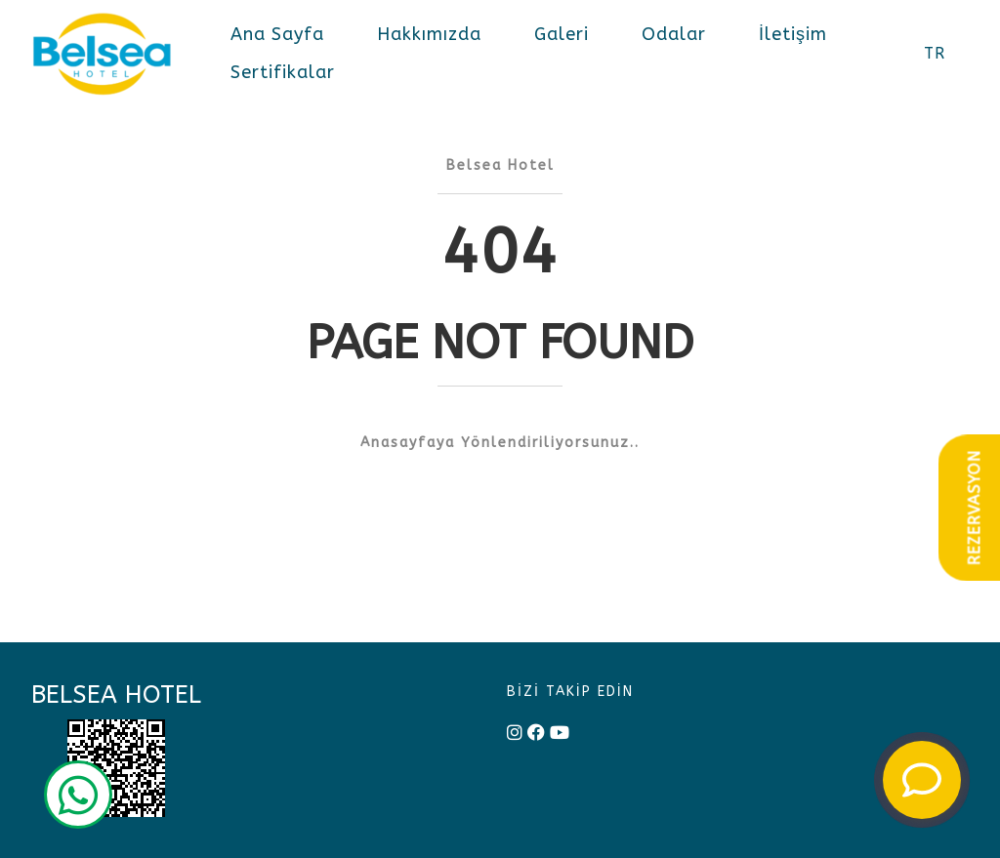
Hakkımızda (429, 34)
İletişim (793, 34)
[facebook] (536, 733)
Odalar (674, 34)
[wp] (78, 797)
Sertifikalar (282, 72)
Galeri (561, 34)
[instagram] (514, 733)
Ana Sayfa (277, 34)
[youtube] (559, 733)
